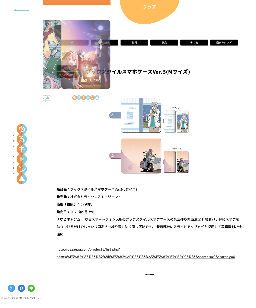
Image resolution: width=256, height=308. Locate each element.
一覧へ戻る (149, 277)
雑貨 (134, 42)
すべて (75, 42)
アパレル (104, 42)
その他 (194, 42)
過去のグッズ (224, 42)
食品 (164, 42)
